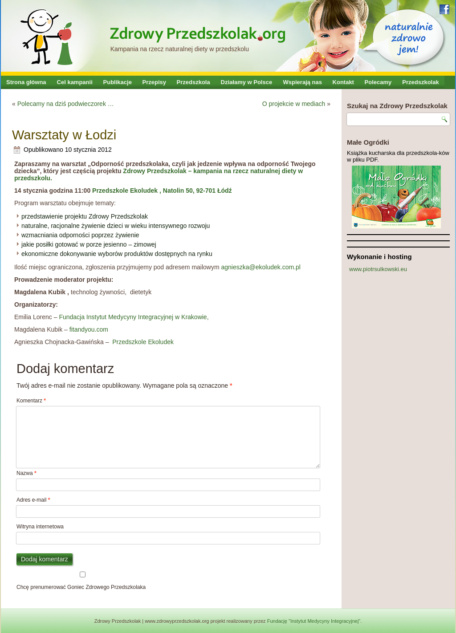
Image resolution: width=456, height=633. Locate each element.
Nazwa (26, 473)
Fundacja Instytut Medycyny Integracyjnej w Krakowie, (133, 317)
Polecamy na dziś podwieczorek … (65, 103)
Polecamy (378, 82)
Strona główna (26, 82)
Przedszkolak (420, 82)
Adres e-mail (33, 500)
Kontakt (343, 82)
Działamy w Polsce (247, 82)
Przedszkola (193, 82)
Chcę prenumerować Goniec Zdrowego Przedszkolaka (82, 581)
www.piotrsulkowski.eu (378, 269)
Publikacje (117, 82)
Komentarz (31, 401)
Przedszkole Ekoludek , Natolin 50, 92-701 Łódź (161, 190)
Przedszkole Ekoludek (142, 341)
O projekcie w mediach (294, 103)
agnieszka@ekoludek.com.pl (261, 267)
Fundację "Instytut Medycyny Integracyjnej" (314, 621)
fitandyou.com (88, 329)
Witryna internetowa (40, 526)
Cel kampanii (75, 82)
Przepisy (154, 82)
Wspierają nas (302, 82)
